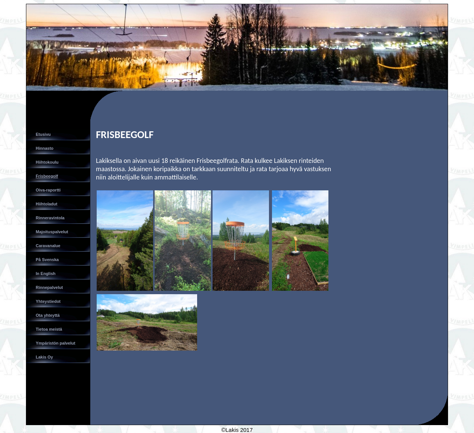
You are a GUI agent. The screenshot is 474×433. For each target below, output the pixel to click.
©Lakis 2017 (237, 430)
